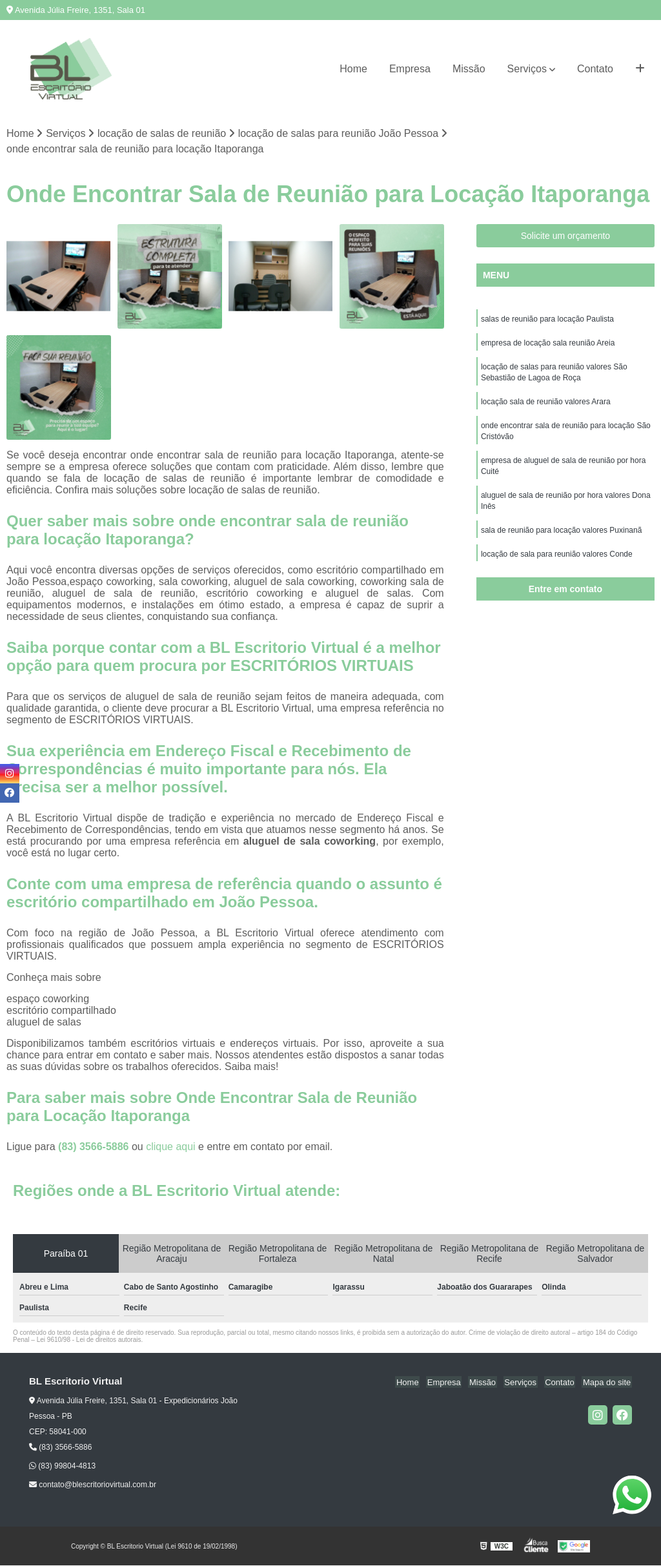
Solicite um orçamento (566, 236)
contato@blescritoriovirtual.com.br (92, 1485)
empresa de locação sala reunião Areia (548, 344)
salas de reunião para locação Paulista (547, 319)
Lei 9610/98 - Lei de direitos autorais (89, 1340)
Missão (469, 68)
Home (353, 68)
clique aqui (171, 1147)
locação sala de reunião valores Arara (546, 404)
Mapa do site (607, 1382)
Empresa (410, 68)
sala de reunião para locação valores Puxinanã (561, 537)
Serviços (527, 68)
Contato (595, 68)
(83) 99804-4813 (62, 1466)
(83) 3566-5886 (95, 1147)
